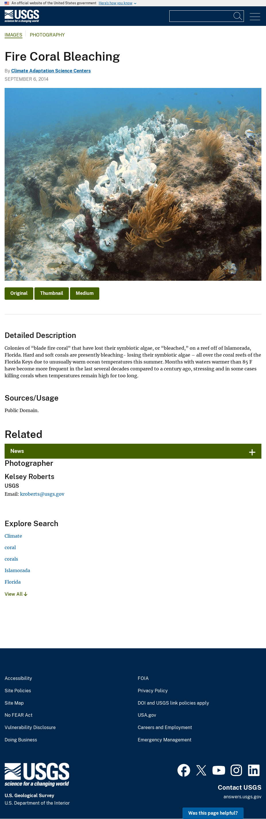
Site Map (14, 703)
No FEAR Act (18, 715)
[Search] (238, 16)
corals (11, 559)
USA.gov (147, 715)
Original (19, 293)
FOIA (143, 678)
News (17, 451)
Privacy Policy (153, 690)
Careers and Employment (165, 727)
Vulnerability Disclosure (30, 727)
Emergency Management (164, 740)
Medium (85, 293)
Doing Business (21, 740)
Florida (13, 582)
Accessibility (18, 678)
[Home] (22, 21)
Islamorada (17, 570)
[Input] (206, 16)
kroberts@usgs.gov (42, 494)
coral (10, 547)
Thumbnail (51, 293)
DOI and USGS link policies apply (173, 703)
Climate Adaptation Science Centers (51, 71)
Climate (13, 536)
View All (16, 594)
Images (13, 35)
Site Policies (18, 690)
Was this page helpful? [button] (213, 813)
